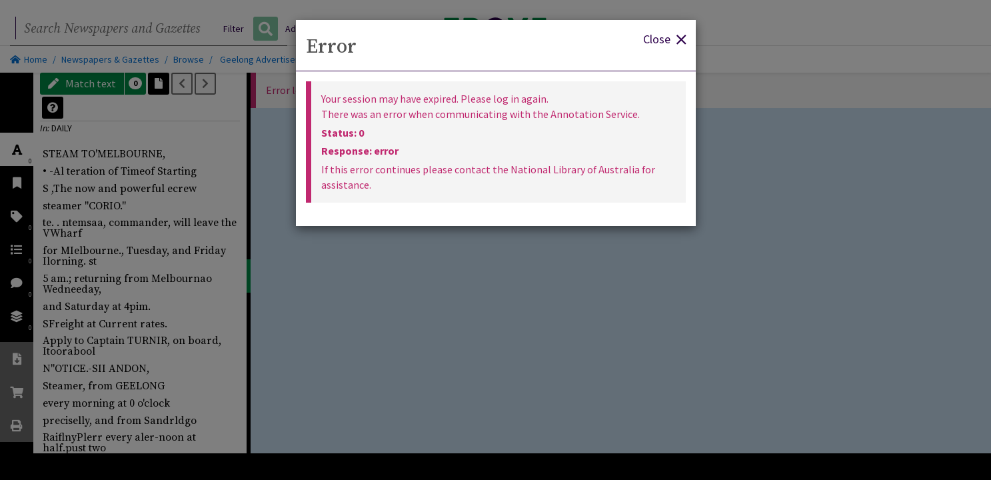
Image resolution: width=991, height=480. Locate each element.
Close (664, 38)
